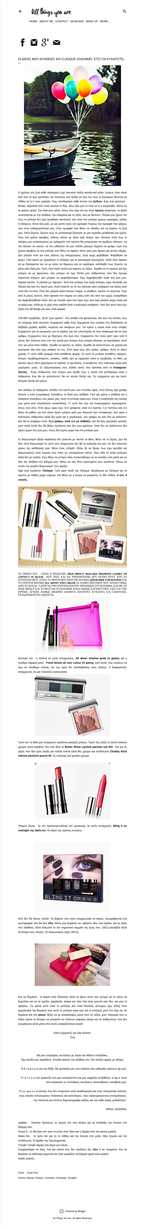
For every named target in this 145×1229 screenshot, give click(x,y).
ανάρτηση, (106, 210)
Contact (61, 21)
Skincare (77, 21)
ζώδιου (97, 201)
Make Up (92, 21)
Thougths (72, 1178)
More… (105, 21)
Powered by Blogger (72, 1211)
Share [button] (21, 1172)
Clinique (39, 1178)
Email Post (32, 1172)
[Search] (124, 10)
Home (33, 21)
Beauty (30, 1178)
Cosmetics (49, 1178)
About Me (46, 21)
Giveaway (61, 1178)
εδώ (50, 923)
